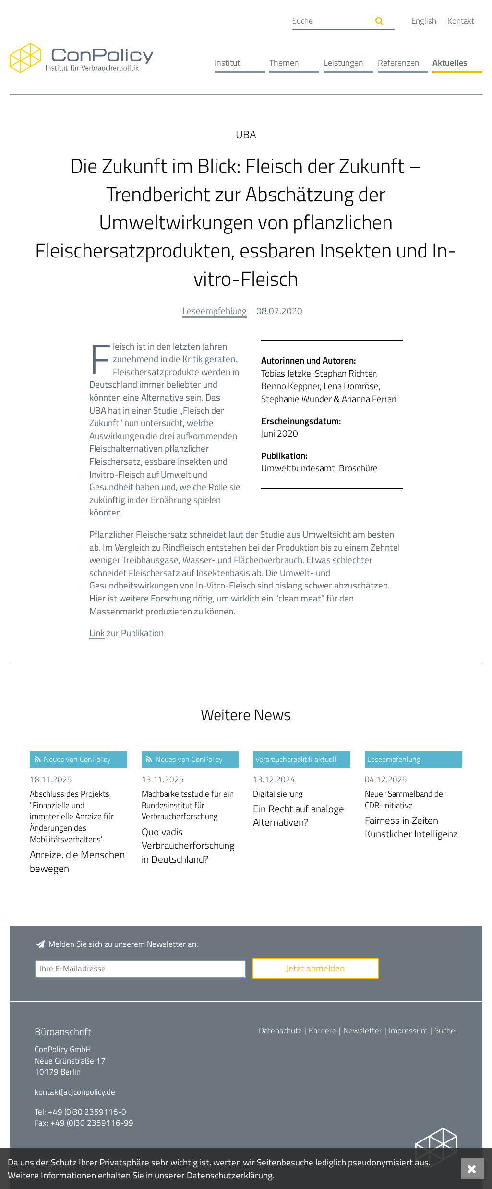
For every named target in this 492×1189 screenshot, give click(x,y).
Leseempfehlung (214, 311)
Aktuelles (449, 62)
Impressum (408, 1030)
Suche (444, 1030)
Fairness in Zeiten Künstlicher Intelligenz (413, 815)
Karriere (322, 1030)
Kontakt (460, 20)
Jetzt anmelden (315, 968)
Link (97, 632)
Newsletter (362, 1030)
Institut (227, 62)
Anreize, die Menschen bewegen (78, 832)
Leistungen (343, 62)
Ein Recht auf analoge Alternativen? (301, 809)
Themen (284, 62)
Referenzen (399, 62)
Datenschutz (280, 1030)
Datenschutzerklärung (230, 1175)
